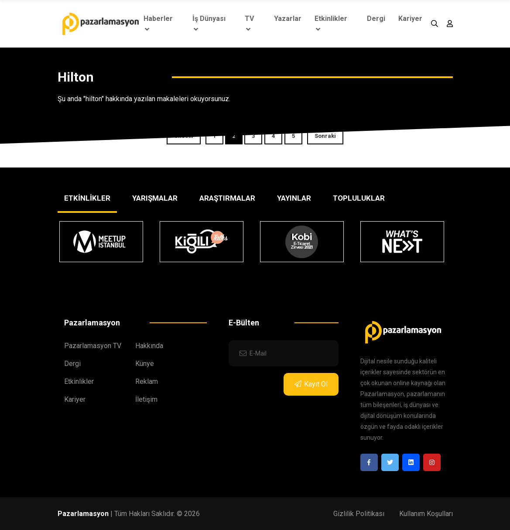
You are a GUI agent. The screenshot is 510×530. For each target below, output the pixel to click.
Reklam (146, 381)
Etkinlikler (331, 23)
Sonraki (325, 136)
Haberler (158, 23)
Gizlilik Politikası (358, 513)
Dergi (376, 18)
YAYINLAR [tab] (294, 198)
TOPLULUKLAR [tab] (359, 198)
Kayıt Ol (311, 384)
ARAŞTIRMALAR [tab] (227, 198)
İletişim (146, 399)
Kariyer (410, 18)
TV (249, 23)
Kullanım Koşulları (426, 513)
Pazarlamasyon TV (92, 346)
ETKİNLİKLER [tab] (87, 198)
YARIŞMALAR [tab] (155, 198)
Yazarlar (287, 18)
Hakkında (149, 346)
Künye (144, 363)
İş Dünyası (209, 23)
